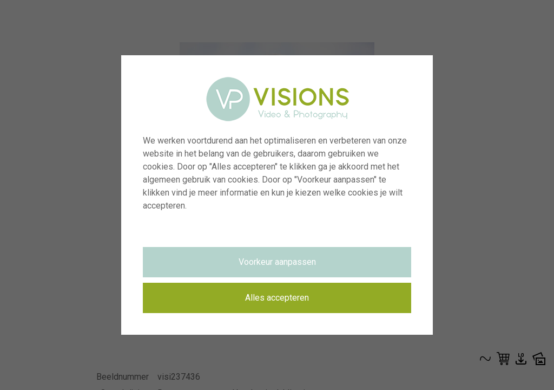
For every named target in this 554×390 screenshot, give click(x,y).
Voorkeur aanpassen (277, 262)
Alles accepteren (277, 297)
